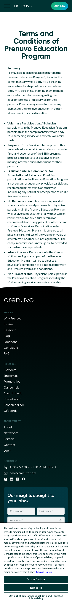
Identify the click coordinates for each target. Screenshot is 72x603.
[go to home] (23, 6)
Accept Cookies (36, 579)
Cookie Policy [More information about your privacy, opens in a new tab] (44, 571)
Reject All (36, 587)
